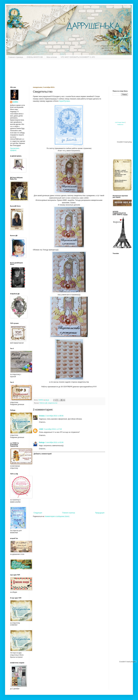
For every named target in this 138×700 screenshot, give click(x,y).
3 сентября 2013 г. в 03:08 (54, 442)
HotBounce (120, 124)
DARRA (15, 102)
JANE (41, 429)
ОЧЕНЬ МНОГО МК (35, 57)
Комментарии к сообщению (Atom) (57, 516)
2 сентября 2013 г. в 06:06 (54, 416)
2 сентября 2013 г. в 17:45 (53, 429)
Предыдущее (99, 513)
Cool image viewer (120, 122)
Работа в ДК (43, 403)
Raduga (42, 442)
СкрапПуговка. (65, 101)
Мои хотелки (52, 57)
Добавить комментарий (43, 454)
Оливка (42, 416)
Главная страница (15, 57)
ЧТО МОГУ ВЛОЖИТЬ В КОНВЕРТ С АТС (78, 57)
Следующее (38, 513)
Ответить (42, 422)
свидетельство (52, 403)
